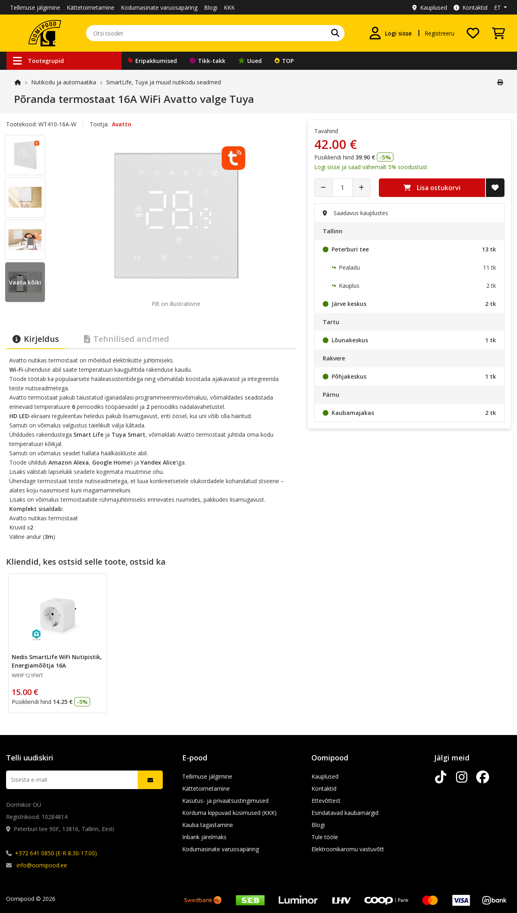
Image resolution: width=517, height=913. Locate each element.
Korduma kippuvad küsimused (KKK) (229, 813)
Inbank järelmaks (204, 837)
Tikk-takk (207, 61)
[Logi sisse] (390, 33)
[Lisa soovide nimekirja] (495, 187)
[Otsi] (335, 33)
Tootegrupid (38, 61)
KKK (229, 7)
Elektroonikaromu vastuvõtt (347, 849)
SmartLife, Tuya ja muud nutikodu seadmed (163, 82)
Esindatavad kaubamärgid (344, 813)
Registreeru (439, 33)
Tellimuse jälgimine (35, 7)
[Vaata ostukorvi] (498, 33)
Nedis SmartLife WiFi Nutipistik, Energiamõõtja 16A (57, 661)
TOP (284, 61)
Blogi (210, 7)
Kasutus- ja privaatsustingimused (225, 800)
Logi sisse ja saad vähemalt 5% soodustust (370, 167)
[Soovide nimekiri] (472, 33)
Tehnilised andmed (126, 338)
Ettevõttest (325, 800)
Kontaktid (471, 7)
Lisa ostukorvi (432, 187)
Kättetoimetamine (90, 7)
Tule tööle (324, 837)
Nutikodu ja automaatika (63, 82)
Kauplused (429, 7)
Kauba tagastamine (207, 825)
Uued (250, 61)
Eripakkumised (152, 61)
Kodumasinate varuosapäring (159, 7)
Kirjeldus (36, 338)
